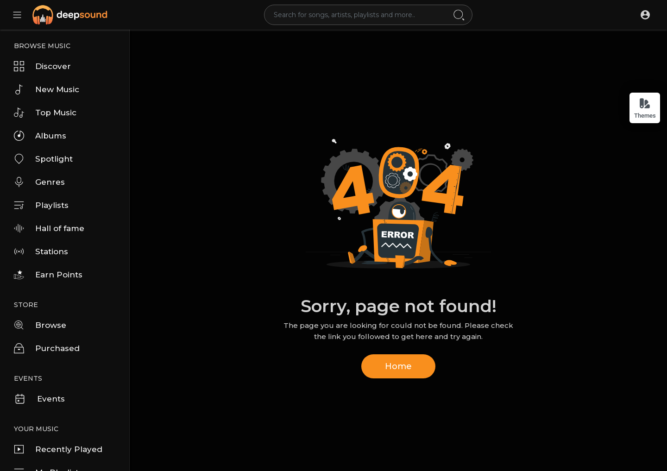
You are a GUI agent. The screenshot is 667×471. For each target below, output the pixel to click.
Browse (40, 325)
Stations (41, 251)
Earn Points (48, 275)
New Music (46, 89)
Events (39, 399)
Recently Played (58, 449)
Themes (645, 108)
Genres (39, 182)
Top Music (45, 112)
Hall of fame (49, 228)
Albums (40, 136)
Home (398, 366)
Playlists (41, 205)
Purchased (47, 348)
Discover (42, 66)
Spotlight (43, 159)
